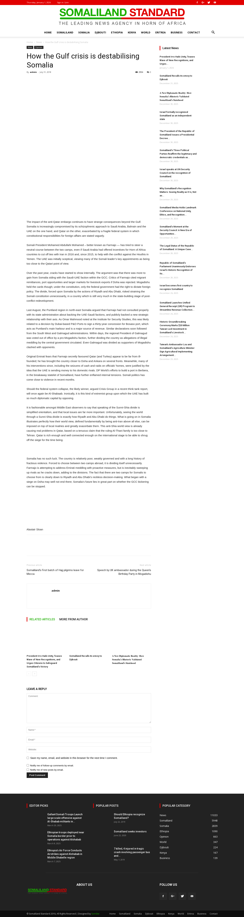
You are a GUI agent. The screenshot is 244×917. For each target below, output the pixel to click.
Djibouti (100, 32)
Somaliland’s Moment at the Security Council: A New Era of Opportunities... (176, 230)
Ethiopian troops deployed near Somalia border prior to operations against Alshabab (65, 836)
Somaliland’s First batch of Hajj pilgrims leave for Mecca (55, 572)
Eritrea (160, 32)
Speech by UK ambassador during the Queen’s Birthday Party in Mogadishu (124, 572)
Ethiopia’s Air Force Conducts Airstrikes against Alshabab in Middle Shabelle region (64, 854)
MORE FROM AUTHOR (73, 619)
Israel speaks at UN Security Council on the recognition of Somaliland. (175, 173)
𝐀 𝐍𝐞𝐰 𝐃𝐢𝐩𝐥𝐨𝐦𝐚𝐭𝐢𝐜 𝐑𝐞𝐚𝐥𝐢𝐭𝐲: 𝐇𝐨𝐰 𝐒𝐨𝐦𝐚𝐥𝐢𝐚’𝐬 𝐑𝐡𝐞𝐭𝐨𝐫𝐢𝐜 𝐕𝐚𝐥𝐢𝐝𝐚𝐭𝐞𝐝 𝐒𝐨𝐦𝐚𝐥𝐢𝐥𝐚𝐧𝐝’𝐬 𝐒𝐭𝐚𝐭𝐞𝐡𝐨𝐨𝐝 (128, 659)
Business (177, 32)
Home (48, 32)
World (145, 32)
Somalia (84, 32)
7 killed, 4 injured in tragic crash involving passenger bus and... (132, 852)
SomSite (95, 913)
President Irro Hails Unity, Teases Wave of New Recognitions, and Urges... (177, 60)
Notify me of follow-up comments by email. (52, 765)
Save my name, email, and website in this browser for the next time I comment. (74, 758)
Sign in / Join (63, 2)
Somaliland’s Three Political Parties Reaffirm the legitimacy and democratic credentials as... (178, 154)
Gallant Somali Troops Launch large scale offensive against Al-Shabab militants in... (65, 818)
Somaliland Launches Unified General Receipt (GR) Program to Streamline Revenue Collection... (177, 306)
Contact (194, 32)
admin (33, 72)
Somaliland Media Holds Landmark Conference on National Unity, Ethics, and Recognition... (178, 211)
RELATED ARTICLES (42, 619)
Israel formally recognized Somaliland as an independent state (175, 115)
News (39, 42)
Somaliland (65, 32)
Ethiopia (117, 32)
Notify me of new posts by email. (46, 769)
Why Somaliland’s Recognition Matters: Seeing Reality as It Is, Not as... (178, 192)
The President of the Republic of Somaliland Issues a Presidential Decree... (177, 135)
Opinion (38, 47)
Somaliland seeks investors (130, 831)
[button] (213, 32)
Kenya (132, 32)
